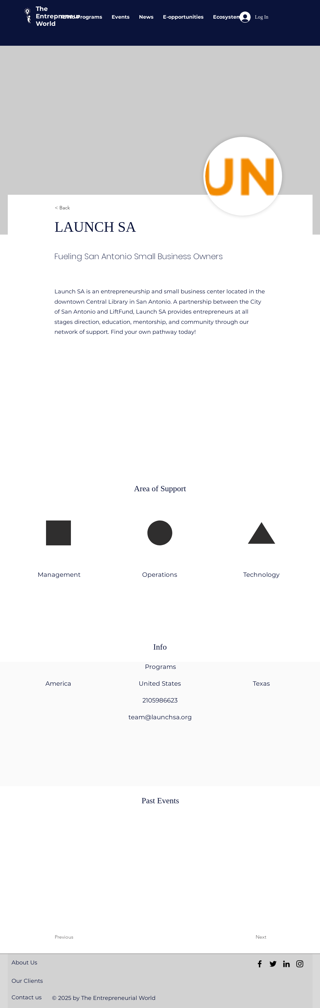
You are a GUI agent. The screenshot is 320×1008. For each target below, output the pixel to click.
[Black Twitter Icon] (273, 963)
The (42, 8)
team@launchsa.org (160, 717)
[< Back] (75, 207)
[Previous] (80, 937)
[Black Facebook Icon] (259, 963)
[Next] (245, 937)
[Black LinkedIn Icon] (286, 963)
